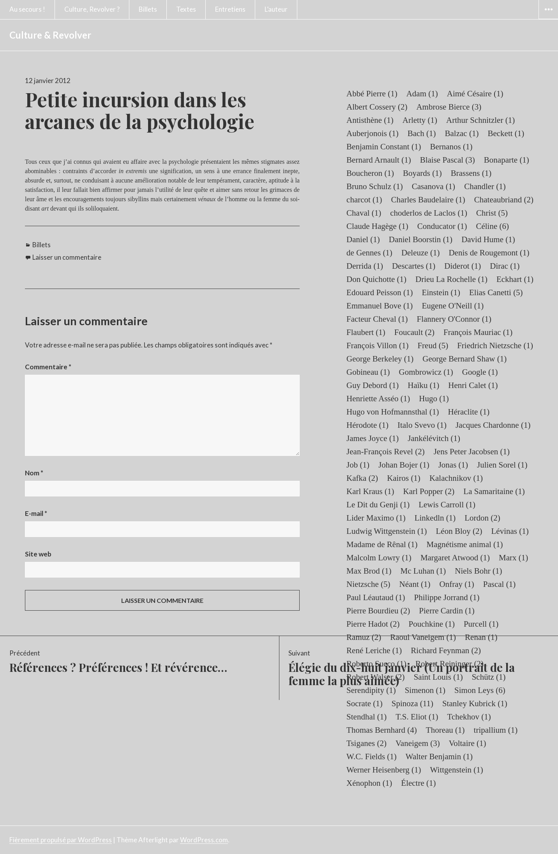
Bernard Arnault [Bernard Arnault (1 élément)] (378, 160)
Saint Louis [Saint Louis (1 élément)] (438, 677)
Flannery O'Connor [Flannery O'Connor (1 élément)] (454, 319)
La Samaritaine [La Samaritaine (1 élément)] (493, 491)
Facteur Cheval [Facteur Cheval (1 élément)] (377, 319)
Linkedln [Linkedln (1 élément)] (435, 518)
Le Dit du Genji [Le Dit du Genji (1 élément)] (378, 504)
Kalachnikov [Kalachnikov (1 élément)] (456, 478)
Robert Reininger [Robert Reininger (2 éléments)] (449, 663)
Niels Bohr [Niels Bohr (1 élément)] (478, 571)
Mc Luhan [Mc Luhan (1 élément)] (423, 571)
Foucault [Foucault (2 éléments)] (414, 332)
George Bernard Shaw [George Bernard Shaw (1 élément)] (464, 358)
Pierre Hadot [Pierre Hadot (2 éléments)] (372, 624)
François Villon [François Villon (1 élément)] (377, 345)
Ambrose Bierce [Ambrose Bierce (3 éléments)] (448, 107)
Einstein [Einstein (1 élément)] (441, 292)
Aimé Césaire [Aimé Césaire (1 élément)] (475, 93)
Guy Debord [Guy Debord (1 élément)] (372, 385)
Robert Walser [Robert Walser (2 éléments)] (375, 677)
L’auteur (276, 9)
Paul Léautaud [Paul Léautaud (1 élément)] (375, 597)
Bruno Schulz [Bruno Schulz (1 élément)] (374, 186)
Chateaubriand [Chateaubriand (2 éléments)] (503, 199)
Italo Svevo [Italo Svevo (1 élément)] (422, 425)
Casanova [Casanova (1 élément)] (433, 186)
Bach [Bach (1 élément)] (422, 133)
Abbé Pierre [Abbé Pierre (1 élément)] (371, 93)
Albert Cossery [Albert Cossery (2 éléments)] (376, 107)
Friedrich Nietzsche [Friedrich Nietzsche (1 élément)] (495, 345)
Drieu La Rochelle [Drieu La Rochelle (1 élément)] (451, 279)
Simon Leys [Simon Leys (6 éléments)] (479, 690)
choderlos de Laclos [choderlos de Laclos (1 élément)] (428, 213)
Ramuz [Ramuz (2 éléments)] (363, 637)
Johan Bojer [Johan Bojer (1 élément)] (403, 465)
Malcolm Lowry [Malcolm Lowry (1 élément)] (378, 557)
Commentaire (48, 367)
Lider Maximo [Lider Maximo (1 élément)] (376, 518)
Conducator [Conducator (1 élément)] (442, 226)
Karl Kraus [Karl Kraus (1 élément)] (370, 491)
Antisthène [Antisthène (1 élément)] (370, 120)
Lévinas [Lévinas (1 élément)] (509, 531)
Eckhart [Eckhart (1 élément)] (514, 279)
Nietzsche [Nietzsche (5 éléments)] (368, 584)
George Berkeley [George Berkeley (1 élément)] (379, 358)
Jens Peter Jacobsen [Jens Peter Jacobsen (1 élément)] (472, 451)
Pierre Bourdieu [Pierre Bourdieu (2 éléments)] (378, 610)
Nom (34, 473)
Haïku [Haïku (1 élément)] (423, 385)
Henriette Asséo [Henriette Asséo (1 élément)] (378, 398)
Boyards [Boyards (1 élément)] (422, 173)
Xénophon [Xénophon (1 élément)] (369, 783)
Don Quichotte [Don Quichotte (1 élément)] (376, 279)
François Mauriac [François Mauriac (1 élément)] (477, 332)
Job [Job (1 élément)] (357, 465)
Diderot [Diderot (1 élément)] (462, 266)
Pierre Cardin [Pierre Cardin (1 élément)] (446, 610)
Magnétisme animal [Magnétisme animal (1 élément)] (465, 544)
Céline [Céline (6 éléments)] (492, 226)
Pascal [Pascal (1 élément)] (499, 584)
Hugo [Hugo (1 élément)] (434, 398)
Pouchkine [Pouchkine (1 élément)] (432, 624)
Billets (148, 9)
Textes (186, 9)
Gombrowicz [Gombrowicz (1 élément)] (426, 372)
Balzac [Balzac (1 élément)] (462, 133)
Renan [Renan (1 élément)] (481, 637)
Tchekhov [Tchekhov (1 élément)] (469, 716)
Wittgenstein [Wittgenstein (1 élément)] (456, 769)
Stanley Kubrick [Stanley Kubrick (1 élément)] (474, 703)
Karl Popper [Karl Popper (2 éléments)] (429, 491)
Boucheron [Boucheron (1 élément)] (370, 173)
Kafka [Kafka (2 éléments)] (362, 478)
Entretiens (230, 9)
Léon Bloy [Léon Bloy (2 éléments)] (459, 531)
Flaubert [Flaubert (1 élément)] (365, 332)
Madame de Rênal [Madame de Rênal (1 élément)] (382, 544)
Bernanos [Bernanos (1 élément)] (451, 146)
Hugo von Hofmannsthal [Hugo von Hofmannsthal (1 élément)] (392, 411)
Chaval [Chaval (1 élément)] (363, 213)
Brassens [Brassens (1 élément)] (471, 173)
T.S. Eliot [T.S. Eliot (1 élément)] (417, 716)
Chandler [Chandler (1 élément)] (485, 186)
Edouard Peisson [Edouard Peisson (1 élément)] (379, 292)
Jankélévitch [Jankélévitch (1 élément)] (434, 438)
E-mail (36, 513)
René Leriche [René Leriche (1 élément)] (374, 650)
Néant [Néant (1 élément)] (415, 584)
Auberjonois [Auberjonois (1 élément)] (372, 133)
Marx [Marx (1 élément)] (513, 557)
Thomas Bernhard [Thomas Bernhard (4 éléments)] (381, 730)
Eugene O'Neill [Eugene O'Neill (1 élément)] (453, 305)
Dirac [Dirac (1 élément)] (504, 266)
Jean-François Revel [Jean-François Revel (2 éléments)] (385, 451)
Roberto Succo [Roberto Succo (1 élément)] (376, 663)
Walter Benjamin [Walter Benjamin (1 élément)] (439, 756)
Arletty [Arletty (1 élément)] (420, 120)
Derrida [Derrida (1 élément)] (364, 266)
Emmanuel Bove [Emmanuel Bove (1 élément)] (379, 305)
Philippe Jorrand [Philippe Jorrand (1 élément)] (447, 597)
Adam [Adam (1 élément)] (422, 93)
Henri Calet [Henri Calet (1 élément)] (473, 385)
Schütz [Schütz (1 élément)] (489, 677)
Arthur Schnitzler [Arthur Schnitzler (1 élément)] (480, 120)
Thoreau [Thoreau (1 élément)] (445, 730)
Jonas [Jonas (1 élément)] (453, 465)
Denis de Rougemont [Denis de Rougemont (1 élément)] (489, 252)
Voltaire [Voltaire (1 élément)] (467, 743)
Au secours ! (27, 9)
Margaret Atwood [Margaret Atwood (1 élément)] (455, 557)
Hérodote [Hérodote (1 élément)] (367, 425)
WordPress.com (204, 840)
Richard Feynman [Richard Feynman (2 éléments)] (446, 650)
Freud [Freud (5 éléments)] (432, 345)
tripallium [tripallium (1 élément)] (496, 730)
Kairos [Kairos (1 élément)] (403, 478)
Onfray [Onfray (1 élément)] (457, 584)
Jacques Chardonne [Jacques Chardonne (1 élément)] (493, 425)
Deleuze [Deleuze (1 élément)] (420, 252)
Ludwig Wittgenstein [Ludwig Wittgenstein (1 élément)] (386, 531)
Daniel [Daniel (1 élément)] (363, 239)
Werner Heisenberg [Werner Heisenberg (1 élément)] (383, 769)
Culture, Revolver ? (92, 9)
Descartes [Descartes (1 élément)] (413, 266)
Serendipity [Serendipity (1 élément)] (371, 690)
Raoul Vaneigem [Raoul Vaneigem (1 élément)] (423, 637)
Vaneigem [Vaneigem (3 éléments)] (418, 743)
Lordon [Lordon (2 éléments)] (482, 518)
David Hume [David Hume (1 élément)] (488, 239)
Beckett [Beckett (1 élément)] (505, 133)
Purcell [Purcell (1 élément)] (481, 624)
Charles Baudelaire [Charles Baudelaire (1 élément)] (428, 199)
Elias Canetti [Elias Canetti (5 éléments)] (496, 292)
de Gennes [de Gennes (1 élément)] (369, 252)
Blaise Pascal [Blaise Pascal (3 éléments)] (447, 160)
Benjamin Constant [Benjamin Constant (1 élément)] (383, 146)
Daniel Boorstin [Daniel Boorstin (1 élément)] (420, 239)
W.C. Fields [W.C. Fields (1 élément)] (371, 756)
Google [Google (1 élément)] (480, 372)
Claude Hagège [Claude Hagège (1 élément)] (377, 226)
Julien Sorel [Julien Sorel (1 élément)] (502, 465)
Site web (38, 554)
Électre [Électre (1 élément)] (418, 783)
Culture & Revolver (50, 35)
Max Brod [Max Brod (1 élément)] (369, 571)
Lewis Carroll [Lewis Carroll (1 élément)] (446, 504)
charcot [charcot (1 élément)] (364, 199)
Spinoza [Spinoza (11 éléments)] (412, 703)
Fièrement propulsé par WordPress (60, 840)
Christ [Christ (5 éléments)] (492, 213)
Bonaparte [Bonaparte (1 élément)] (506, 160)
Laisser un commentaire (66, 257)
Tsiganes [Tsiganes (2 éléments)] (366, 743)
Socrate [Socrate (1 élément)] (364, 703)
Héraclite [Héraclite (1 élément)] (468, 411)
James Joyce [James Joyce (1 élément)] (372, 438)
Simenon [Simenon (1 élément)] (425, 690)
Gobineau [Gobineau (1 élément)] (368, 372)
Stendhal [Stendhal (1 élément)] (366, 716)
